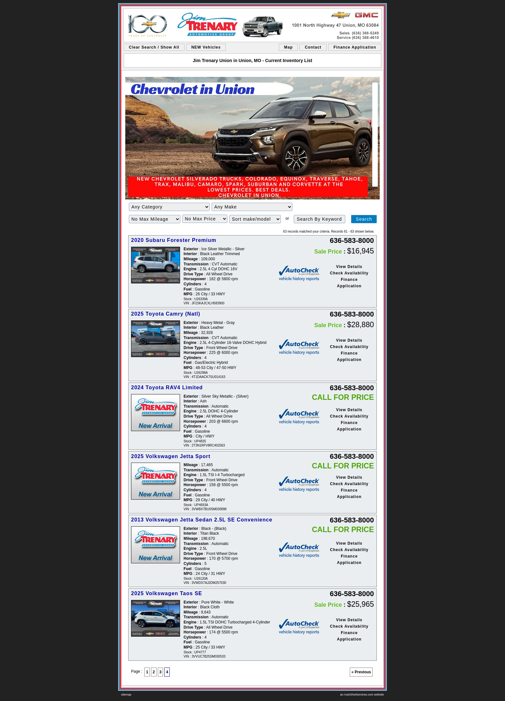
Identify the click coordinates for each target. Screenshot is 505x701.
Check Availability (349, 273)
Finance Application (354, 47)
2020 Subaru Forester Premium (173, 240)
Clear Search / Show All (154, 47)
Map (288, 47)
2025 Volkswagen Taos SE (166, 593)
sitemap (126, 694)
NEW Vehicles (206, 47)
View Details (349, 266)
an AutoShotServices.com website (362, 694)
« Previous (361, 672)
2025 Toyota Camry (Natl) (165, 314)
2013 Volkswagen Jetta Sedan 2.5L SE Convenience (201, 519)
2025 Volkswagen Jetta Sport (170, 456)
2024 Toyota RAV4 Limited (167, 387)
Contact (313, 47)
